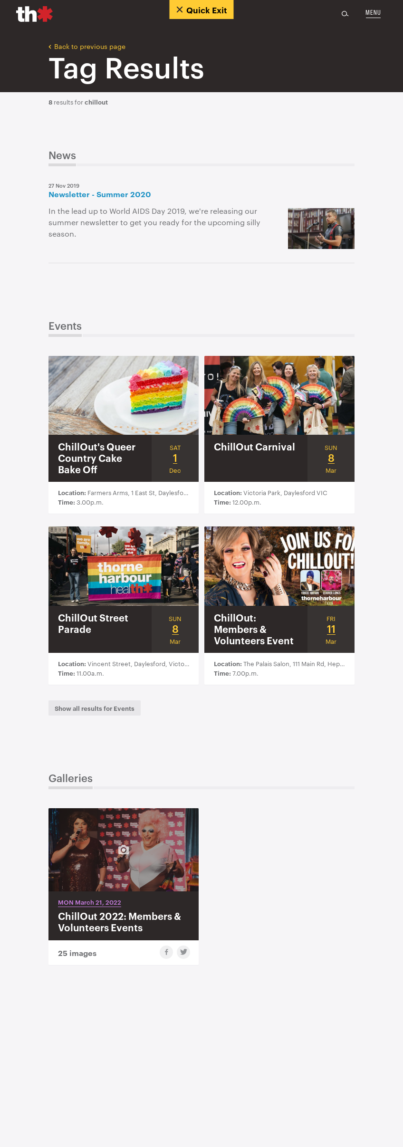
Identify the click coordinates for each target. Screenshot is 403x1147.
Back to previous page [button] (86, 45)
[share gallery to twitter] (183, 952)
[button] (94, 708)
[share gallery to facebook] (166, 952)
